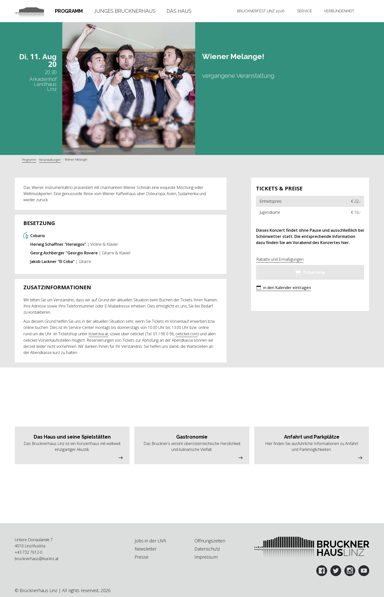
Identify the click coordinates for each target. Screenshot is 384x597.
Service (304, 11)
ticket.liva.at (98, 334)
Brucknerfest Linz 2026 (261, 11)
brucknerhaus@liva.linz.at (37, 558)
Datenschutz (207, 549)
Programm (69, 11)
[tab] (68, 11)
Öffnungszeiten (209, 541)
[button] (283, 288)
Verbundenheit (339, 11)
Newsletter (146, 549)
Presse (141, 557)
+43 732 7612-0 (28, 552)
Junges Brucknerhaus (125, 11)
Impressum (206, 557)
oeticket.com (187, 334)
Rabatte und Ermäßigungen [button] (280, 259)
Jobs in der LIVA (150, 541)
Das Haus (179, 11)
